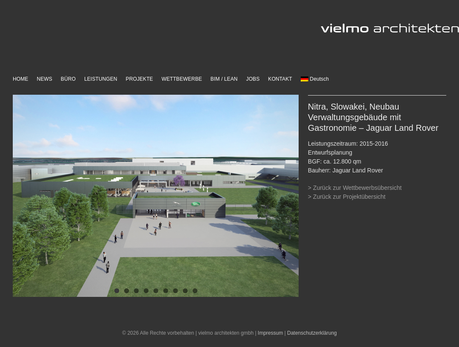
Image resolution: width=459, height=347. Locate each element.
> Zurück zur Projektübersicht (346, 196)
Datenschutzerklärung (312, 333)
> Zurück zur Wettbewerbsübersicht (355, 187)
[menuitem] (315, 79)
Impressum (270, 333)
